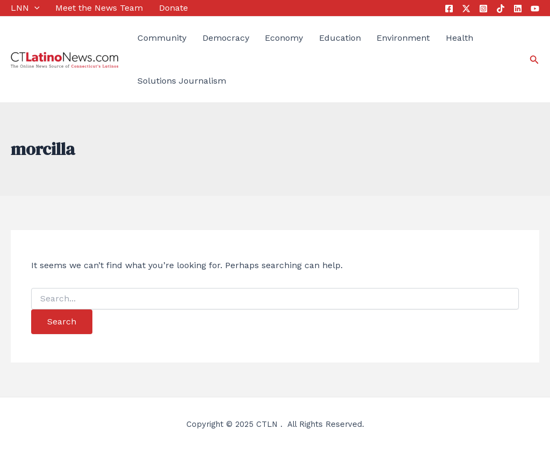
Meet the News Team (99, 8)
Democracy (225, 38)
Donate (173, 8)
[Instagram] (483, 8)
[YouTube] (535, 8)
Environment (403, 38)
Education (340, 38)
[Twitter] (466, 8)
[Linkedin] (517, 8)
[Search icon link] (534, 59)
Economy (284, 38)
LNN (25, 8)
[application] (34, 8)
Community (162, 38)
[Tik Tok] (500, 8)
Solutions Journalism (182, 81)
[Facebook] (449, 8)
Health (459, 38)
